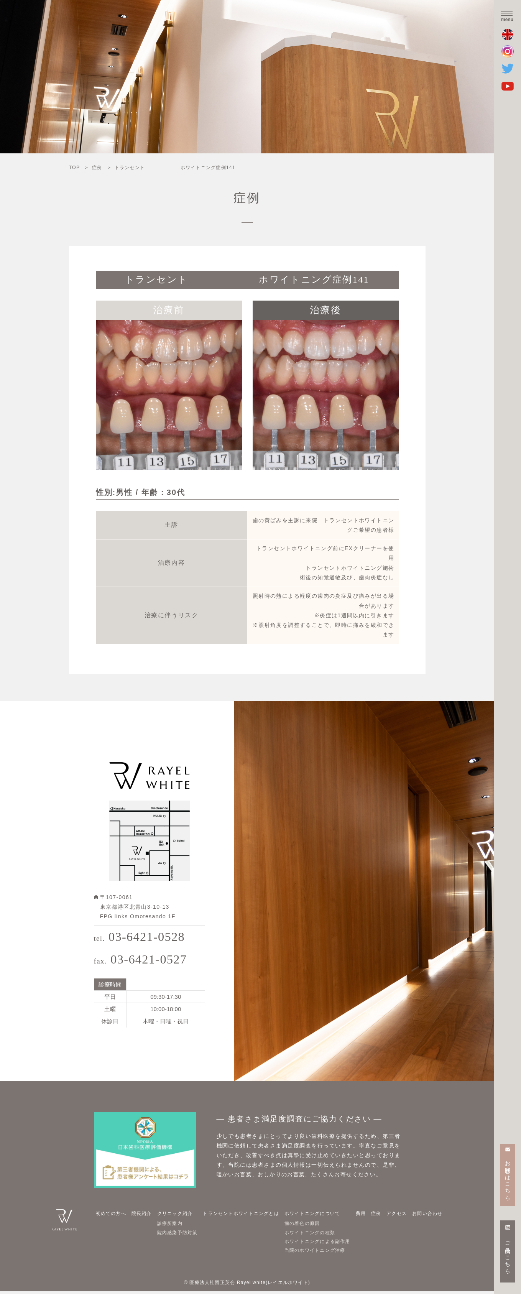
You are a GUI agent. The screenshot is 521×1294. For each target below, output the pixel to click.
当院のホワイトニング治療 (319, 1253)
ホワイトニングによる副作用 (321, 1243)
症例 (377, 1215)
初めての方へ (112, 1215)
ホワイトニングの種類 (313, 1235)
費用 (364, 1215)
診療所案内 (168, 1225)
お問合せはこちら (508, 1177)
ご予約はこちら (508, 1254)
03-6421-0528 (141, 937)
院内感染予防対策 (177, 1235)
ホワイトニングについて (316, 1215)
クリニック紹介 (174, 1215)
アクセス (397, 1215)
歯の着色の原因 (305, 1225)
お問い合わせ (426, 1215)
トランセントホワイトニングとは (242, 1215)
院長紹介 (142, 1215)
